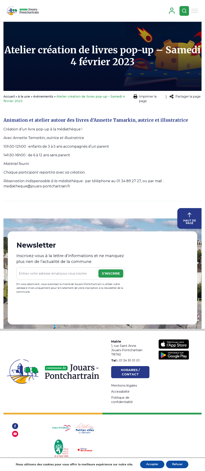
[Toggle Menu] (194, 11)
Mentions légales (124, 385)
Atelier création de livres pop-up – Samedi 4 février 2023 (102, 58)
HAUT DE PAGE (189, 220)
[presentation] (49, 309)
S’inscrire (111, 275)
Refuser (177, 464)
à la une (24, 98)
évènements (43, 98)
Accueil (9, 98)
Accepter (152, 464)
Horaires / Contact (130, 372)
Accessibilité (120, 392)
